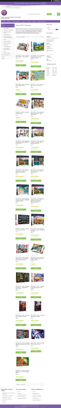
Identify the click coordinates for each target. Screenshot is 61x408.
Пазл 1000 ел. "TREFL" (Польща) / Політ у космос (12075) (38, 343)
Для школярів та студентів (7, 395)
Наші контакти (36, 398)
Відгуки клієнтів (36, 393)
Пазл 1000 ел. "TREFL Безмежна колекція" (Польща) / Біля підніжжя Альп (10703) (22, 171)
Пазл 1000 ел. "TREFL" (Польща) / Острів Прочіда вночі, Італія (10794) (38, 287)
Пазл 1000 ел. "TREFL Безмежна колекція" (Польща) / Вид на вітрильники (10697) (37, 142)
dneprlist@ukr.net (49, 54)
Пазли (5, 39)
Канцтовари (6, 28)
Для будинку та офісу (6, 397)
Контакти (29, 21)
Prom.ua (36, 405)
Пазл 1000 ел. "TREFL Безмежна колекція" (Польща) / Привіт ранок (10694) (37, 113)
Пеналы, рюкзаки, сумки (7, 32)
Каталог (44, 3)
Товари (8, 21)
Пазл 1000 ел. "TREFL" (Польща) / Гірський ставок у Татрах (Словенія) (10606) (38, 56)
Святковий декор (7, 46)
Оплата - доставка (16, 21)
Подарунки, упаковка (22, 398)
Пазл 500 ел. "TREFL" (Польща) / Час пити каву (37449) (22, 229)
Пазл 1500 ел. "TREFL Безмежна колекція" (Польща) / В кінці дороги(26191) (37, 171)
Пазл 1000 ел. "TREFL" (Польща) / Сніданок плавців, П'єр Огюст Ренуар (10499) (38, 258)
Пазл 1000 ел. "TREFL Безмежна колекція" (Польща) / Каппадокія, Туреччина (38, 230)
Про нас (23, 21)
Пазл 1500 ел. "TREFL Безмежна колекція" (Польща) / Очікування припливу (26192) (22, 200)
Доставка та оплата (37, 395)
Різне (5, 51)
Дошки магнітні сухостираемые (7, 49)
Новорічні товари (7, 43)
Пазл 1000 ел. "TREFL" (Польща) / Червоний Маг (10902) (38, 316)
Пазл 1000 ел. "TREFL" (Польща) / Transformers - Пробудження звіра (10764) (23, 287)
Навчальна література (8, 30)
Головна (3, 21)
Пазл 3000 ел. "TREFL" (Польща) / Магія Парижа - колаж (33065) (23, 56)
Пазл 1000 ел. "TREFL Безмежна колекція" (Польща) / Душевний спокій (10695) (22, 142)
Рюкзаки (4, 400)
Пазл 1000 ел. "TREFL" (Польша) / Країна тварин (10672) (23, 85)
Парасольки (6, 44)
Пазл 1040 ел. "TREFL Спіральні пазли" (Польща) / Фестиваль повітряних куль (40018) (22, 258)
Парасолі (19, 393)
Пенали (3, 402)
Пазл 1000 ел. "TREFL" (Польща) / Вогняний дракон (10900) (23, 316)
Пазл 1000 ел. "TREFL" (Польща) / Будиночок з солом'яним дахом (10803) (23, 371)
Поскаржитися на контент (31, 406)
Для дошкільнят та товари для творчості (8, 393)
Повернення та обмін (37, 396)
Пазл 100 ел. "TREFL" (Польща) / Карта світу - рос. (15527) (37, 85)
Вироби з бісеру (7, 53)
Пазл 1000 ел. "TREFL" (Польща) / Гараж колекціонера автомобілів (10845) (23, 344)
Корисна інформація (6, 54)
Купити (20, 65)
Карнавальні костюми (22, 395)
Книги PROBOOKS (7, 34)
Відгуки (34, 21)
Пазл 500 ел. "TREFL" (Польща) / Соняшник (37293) (22, 113)
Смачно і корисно (7, 41)
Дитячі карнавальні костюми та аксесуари (8, 37)
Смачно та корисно (21, 396)
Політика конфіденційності (41, 406)
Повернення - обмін (41, 21)
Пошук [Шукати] (49, 14)
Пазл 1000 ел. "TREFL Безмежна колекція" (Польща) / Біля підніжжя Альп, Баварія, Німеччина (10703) (37, 200)
